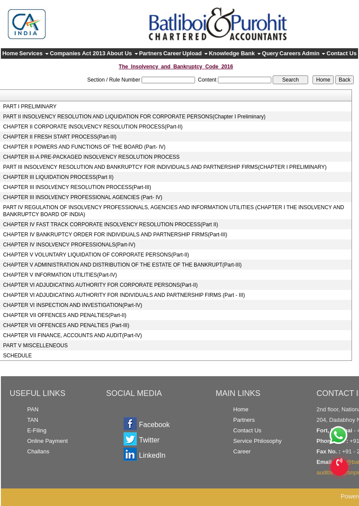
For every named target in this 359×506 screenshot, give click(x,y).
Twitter (149, 440)
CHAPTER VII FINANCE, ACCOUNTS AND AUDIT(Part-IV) (72, 335)
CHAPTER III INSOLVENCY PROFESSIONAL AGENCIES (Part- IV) (82, 197)
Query (270, 53)
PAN (33, 409)
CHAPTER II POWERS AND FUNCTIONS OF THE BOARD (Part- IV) (84, 147)
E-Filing (36, 430)
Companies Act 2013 (78, 53)
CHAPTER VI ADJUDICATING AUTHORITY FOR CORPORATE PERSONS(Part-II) (100, 285)
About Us (122, 53)
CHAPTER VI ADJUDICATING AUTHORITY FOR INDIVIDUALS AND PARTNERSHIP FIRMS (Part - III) (124, 295)
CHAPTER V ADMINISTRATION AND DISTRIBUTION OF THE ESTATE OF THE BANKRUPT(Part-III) (122, 265)
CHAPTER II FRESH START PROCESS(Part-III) (60, 137)
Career (172, 53)
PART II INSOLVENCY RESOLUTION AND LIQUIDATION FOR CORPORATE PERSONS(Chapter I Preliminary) (134, 117)
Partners (150, 53)
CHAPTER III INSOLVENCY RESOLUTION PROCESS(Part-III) (77, 187)
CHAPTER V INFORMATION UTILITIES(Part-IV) (60, 275)
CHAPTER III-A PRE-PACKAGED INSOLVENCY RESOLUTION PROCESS (91, 157)
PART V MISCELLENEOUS (35, 345)
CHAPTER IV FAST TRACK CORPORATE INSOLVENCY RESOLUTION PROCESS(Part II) (110, 224)
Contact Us (342, 53)
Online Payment (47, 441)
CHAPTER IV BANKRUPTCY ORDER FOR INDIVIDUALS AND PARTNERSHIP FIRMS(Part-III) (115, 235)
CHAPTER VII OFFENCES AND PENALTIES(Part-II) (64, 315)
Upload (195, 53)
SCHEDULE (17, 356)
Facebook (154, 424)
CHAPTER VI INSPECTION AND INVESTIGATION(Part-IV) (72, 305)
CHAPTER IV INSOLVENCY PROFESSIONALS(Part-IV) (69, 245)
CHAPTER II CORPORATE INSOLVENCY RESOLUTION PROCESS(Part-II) (92, 127)
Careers (290, 53)
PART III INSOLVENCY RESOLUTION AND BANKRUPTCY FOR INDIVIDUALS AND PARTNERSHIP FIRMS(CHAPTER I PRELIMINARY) (165, 167)
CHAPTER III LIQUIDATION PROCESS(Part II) (58, 177)
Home (10, 53)
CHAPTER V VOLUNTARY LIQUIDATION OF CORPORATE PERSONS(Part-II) (96, 255)
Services (34, 53)
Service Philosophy (257, 441)
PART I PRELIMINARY (30, 106)
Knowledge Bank (234, 53)
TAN (32, 420)
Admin (313, 53)
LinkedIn (152, 455)
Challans (38, 451)
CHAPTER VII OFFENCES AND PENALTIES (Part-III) (66, 325)
